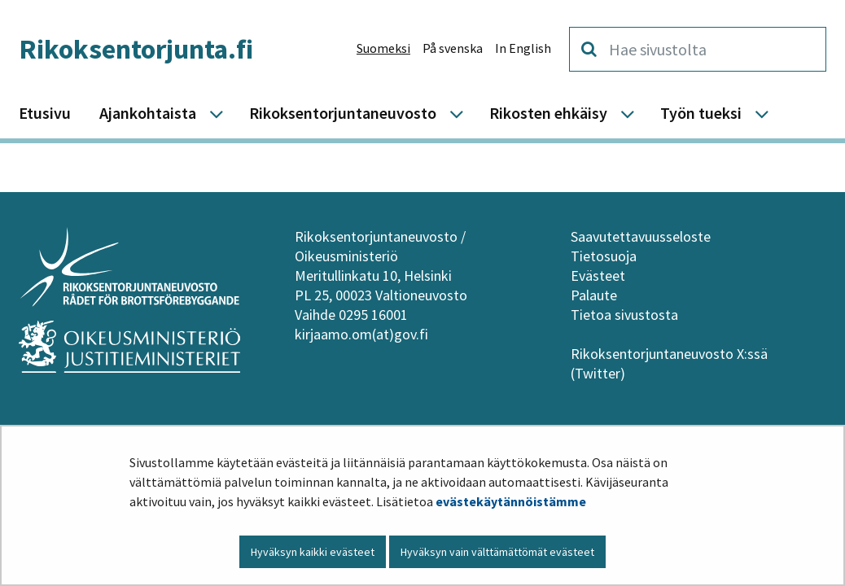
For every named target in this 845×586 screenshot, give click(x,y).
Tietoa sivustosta (624, 314)
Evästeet (598, 275)
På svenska (452, 48)
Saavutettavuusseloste (641, 236)
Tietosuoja (604, 256)
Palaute (594, 295)
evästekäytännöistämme (511, 501)
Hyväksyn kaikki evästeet (312, 551)
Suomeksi (383, 48)
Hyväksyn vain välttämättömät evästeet (497, 551)
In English (523, 48)
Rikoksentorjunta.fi (136, 49)
